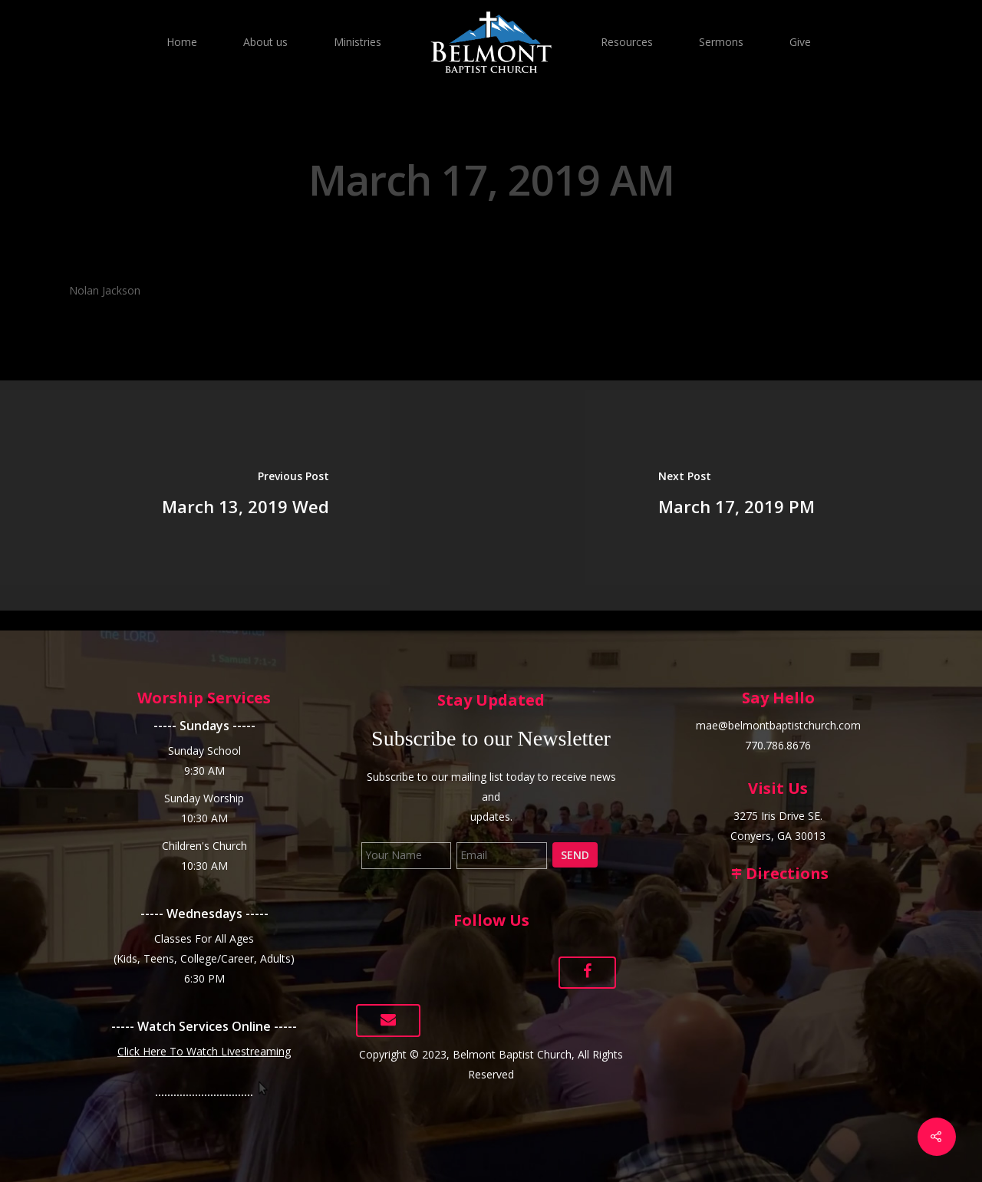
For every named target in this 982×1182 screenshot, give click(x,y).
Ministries (357, 42)
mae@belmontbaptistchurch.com (778, 725)
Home (181, 42)
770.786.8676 (778, 745)
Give (800, 42)
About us (265, 42)
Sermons (721, 42)
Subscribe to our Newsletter (491, 738)
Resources (627, 42)
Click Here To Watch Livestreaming (204, 1051)
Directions (778, 873)
